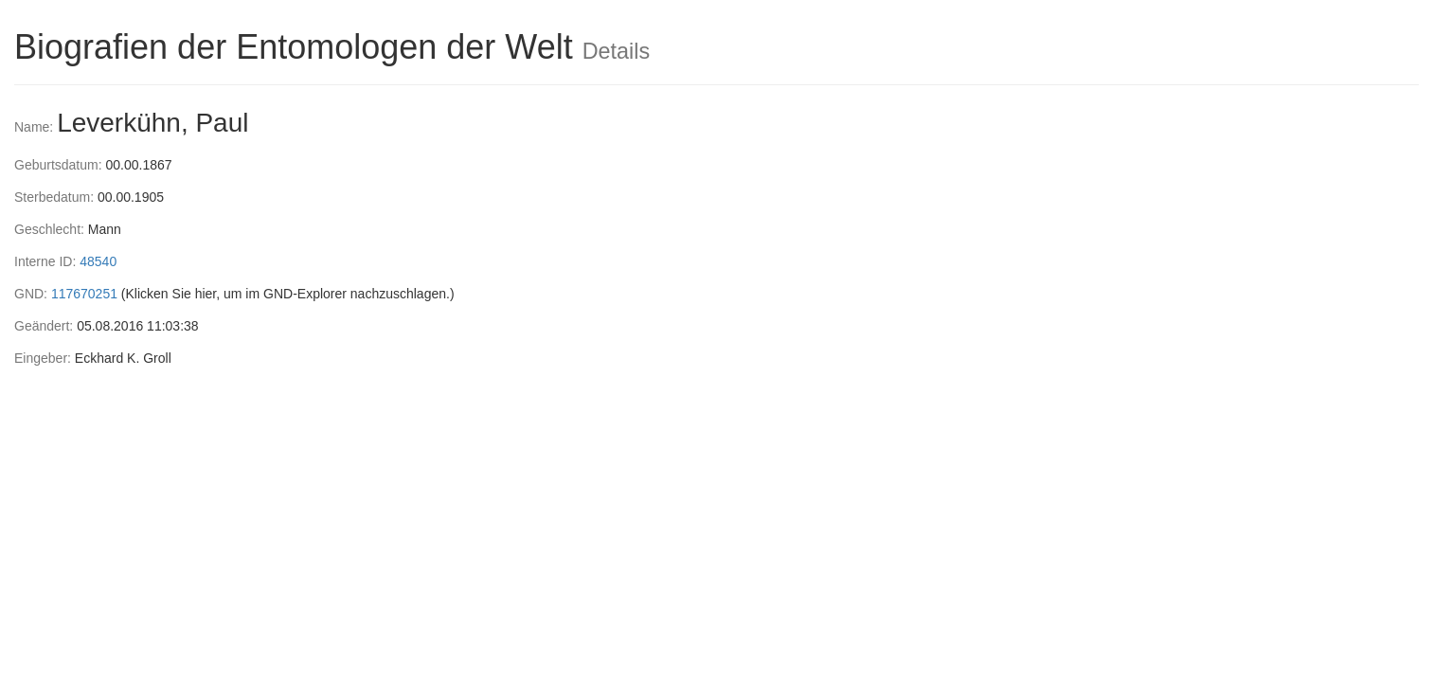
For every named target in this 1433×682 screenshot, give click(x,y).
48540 (98, 261)
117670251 (84, 293)
